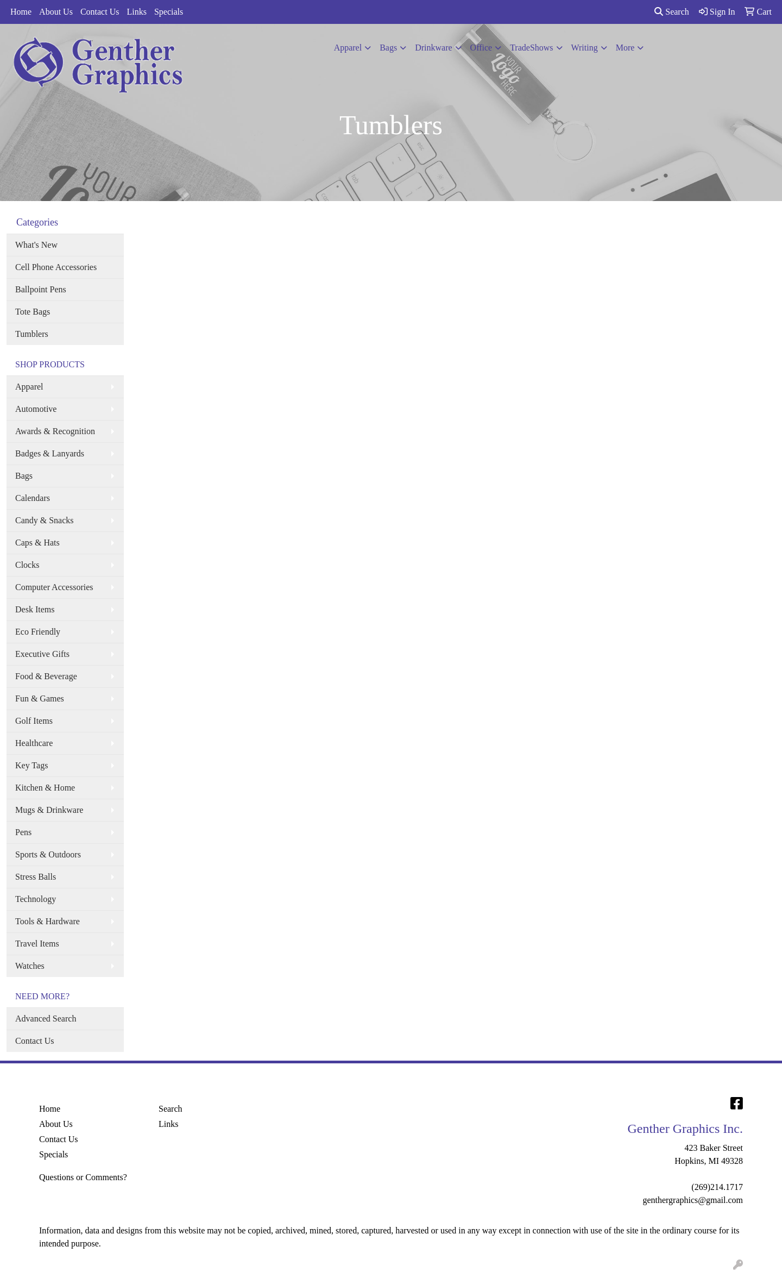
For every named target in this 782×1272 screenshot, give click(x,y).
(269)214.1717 (717, 1187)
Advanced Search (45, 1018)
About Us (56, 11)
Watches (30, 965)
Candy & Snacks (44, 520)
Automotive (35, 408)
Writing (584, 47)
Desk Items (34, 609)
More (625, 47)
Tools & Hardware (47, 921)
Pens (23, 832)
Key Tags (31, 765)
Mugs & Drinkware (49, 809)
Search (671, 11)
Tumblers (31, 334)
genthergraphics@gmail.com (692, 1200)
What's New (36, 244)
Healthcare (34, 743)
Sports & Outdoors (48, 854)
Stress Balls (35, 876)
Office (481, 47)
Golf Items (34, 720)
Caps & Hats (37, 542)
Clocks (27, 564)
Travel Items (37, 943)
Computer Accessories (54, 587)
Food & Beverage (46, 676)
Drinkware (433, 47)
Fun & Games (39, 698)
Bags (388, 47)
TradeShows (531, 47)
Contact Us (99, 11)
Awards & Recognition (55, 431)
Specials (168, 11)
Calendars (32, 498)
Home (20, 11)
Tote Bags (32, 311)
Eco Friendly (37, 631)
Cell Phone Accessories (56, 267)
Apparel (348, 47)
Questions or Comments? (83, 1177)
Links (136, 11)
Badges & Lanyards (49, 453)
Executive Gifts (42, 654)
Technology (35, 899)
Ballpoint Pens (40, 289)
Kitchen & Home (45, 787)
